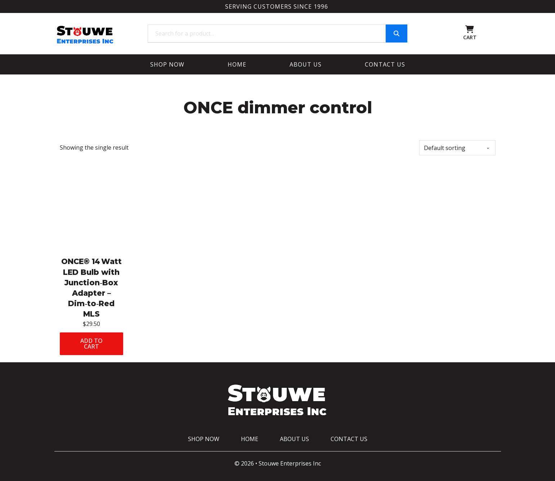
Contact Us (385, 64)
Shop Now (167, 64)
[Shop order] (457, 147)
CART (469, 37)
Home (237, 64)
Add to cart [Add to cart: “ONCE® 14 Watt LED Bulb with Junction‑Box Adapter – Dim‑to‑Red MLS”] (91, 343)
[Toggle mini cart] (469, 29)
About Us (306, 64)
